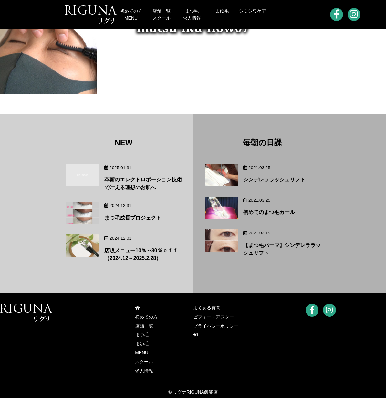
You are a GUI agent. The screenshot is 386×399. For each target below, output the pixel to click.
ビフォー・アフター (213, 317)
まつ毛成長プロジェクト (132, 218)
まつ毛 (192, 11)
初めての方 (131, 11)
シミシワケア (252, 11)
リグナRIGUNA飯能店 (195, 392)
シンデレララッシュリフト (274, 179)
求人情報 (192, 18)
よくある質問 (206, 308)
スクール (161, 18)
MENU (131, 18)
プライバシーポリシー (215, 326)
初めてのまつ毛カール (269, 212)
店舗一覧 (161, 11)
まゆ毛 (222, 11)
